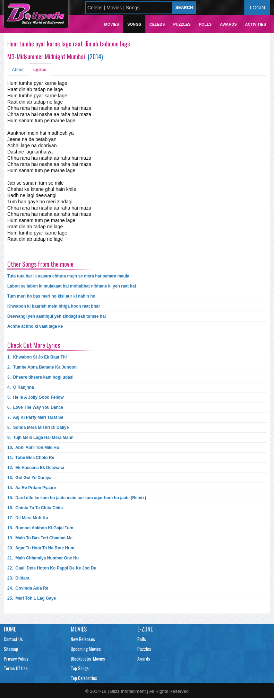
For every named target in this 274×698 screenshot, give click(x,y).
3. (40, 377)
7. (35, 417)
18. (40, 527)
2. (42, 367)
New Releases (83, 639)
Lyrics (39, 69)
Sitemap (11, 648)
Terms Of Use (16, 668)
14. (31, 487)
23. (18, 578)
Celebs (157, 24)
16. (35, 507)
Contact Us (13, 639)
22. (51, 568)
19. (39, 538)
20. (40, 548)
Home (10, 629)
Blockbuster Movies (88, 658)
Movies (111, 24)
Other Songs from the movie (40, 263)
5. (35, 397)
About (18, 69)
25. (31, 598)
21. (43, 558)
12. (35, 467)
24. (27, 588)
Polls (205, 24)
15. (76, 497)
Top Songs (80, 668)
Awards (228, 24)
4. (20, 387)
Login (257, 7)
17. (27, 517)
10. (33, 447)
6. (35, 407)
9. (40, 437)
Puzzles (181, 24)
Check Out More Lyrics (33, 345)
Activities (255, 24)
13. (29, 477)
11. (30, 457)
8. (38, 427)
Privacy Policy (16, 658)
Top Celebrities (84, 677)
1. (37, 357)
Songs (134, 24)
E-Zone (145, 629)
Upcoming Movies (86, 648)
